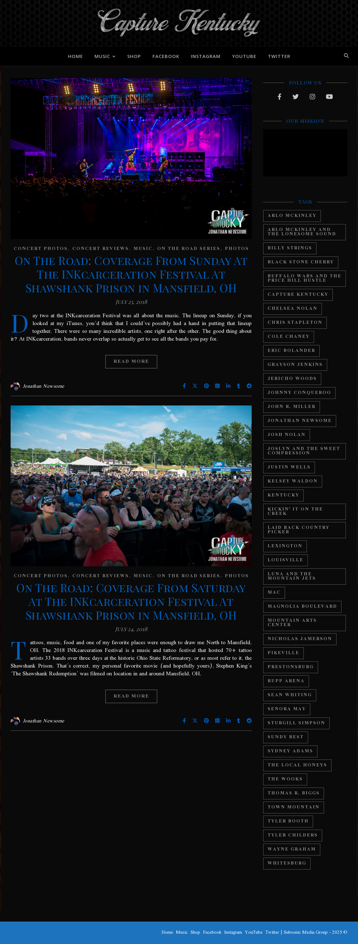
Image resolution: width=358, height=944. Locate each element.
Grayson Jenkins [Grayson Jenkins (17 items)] (295, 364)
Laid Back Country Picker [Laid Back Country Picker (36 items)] (299, 530)
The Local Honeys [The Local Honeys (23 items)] (297, 765)
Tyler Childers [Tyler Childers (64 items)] (293, 835)
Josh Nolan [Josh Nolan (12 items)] (287, 434)
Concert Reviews (100, 248)
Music (102, 56)
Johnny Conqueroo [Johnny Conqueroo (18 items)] (299, 392)
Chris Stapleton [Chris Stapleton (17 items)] (295, 322)
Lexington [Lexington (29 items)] (285, 546)
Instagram (205, 56)
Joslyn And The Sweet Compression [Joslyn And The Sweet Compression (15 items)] (304, 451)
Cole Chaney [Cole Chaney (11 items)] (289, 336)
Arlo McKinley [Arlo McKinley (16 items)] (292, 215)
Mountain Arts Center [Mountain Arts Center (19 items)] (292, 623)
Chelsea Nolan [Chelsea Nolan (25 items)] (292, 308)
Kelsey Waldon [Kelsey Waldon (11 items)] (293, 481)
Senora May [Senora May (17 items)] (287, 709)
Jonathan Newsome (43, 386)
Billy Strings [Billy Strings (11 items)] (290, 248)
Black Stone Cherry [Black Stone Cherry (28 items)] (301, 262)
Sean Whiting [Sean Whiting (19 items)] (290, 695)
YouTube (244, 56)
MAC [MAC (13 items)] (274, 592)
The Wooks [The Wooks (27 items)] (285, 779)
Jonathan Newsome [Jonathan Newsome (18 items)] (300, 420)
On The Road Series (188, 248)
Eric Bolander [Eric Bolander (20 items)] (291, 350)
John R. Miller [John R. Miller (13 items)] (292, 406)
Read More (131, 362)
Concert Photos (41, 248)
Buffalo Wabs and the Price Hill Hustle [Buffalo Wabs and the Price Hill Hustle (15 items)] (304, 278)
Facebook (165, 56)
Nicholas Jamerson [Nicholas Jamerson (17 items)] (300, 639)
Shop (134, 56)
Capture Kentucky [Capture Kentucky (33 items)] (298, 294)
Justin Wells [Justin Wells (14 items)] (289, 467)
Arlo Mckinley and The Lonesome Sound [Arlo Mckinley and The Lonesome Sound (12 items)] (302, 232)
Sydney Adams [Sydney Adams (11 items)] (290, 751)
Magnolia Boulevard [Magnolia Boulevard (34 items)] (302, 606)
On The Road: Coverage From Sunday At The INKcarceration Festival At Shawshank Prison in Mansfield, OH (131, 274)
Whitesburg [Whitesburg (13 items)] (287, 863)
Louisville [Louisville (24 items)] (285, 560)
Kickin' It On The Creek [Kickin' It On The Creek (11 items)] (295, 511)
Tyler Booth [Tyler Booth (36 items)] (288, 821)
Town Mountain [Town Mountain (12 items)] (294, 807)
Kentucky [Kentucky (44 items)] (283, 495)
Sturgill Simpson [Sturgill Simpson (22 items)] (296, 723)
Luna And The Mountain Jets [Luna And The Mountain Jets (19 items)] (292, 576)
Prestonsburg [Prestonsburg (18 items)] (291, 667)
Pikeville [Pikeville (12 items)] (283, 653)
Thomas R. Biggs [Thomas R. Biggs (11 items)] (294, 793)
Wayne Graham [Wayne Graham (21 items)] (292, 849)
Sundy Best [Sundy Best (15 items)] (286, 737)
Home (75, 56)
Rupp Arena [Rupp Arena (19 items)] (286, 681)
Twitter (279, 56)
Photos (237, 248)
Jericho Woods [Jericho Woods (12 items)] (292, 378)
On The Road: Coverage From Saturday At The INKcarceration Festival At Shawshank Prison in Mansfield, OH (131, 601)
